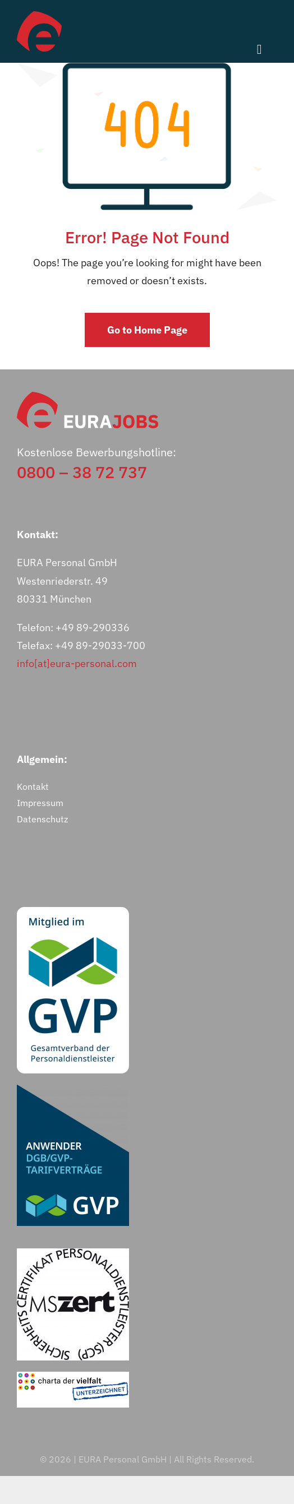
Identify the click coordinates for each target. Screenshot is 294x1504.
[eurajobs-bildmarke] (39, 16)
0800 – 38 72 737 (82, 472)
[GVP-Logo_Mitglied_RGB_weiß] (73, 911)
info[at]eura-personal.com (77, 663)
